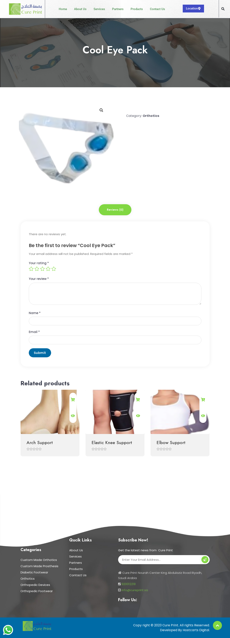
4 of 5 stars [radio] (48, 268)
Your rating (39, 263)
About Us (80, 9)
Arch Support (40, 442)
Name (35, 313)
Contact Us (157, 9)
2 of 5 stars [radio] (36, 268)
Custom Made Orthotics (39, 560)
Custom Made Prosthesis (39, 566)
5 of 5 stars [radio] (53, 268)
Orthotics (151, 115)
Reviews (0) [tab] (115, 209)
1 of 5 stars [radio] (31, 268)
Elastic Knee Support (112, 442)
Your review (39, 279)
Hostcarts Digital (196, 630)
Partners (118, 9)
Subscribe (205, 560)
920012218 (129, 584)
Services (99, 9)
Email (34, 332)
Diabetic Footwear (34, 572)
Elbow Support (171, 442)
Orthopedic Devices (35, 585)
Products (137, 9)
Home (63, 9)
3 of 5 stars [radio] (42, 268)
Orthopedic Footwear (37, 591)
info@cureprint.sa (135, 590)
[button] (223, 9)
